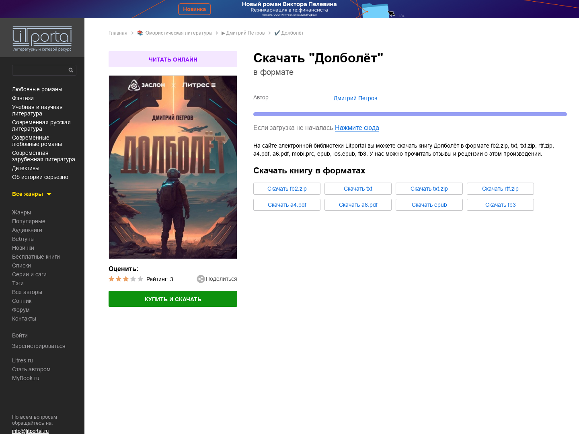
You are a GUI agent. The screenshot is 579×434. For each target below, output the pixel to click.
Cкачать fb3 (500, 205)
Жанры (21, 212)
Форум (21, 309)
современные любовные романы (37, 140)
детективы (25, 168)
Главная (118, 33)
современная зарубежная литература (43, 156)
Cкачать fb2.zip (287, 188)
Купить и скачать (173, 299)
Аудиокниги (27, 230)
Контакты (24, 318)
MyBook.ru (25, 378)
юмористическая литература (178, 33)
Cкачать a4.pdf (287, 205)
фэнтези (23, 98)
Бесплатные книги (36, 256)
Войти (20, 335)
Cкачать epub (429, 205)
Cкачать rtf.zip (500, 188)
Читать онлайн (173, 59)
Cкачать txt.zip (429, 188)
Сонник (21, 301)
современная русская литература (41, 125)
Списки (21, 265)
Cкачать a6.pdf (358, 205)
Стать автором (31, 369)
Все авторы (27, 292)
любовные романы (37, 89)
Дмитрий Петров (245, 33)
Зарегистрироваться (39, 346)
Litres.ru (22, 360)
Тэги (18, 283)
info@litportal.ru (30, 431)
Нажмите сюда (357, 127)
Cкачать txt (358, 188)
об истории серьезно (40, 177)
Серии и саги (29, 274)
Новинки (23, 248)
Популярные (28, 221)
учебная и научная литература (37, 110)
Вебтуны (23, 239)
